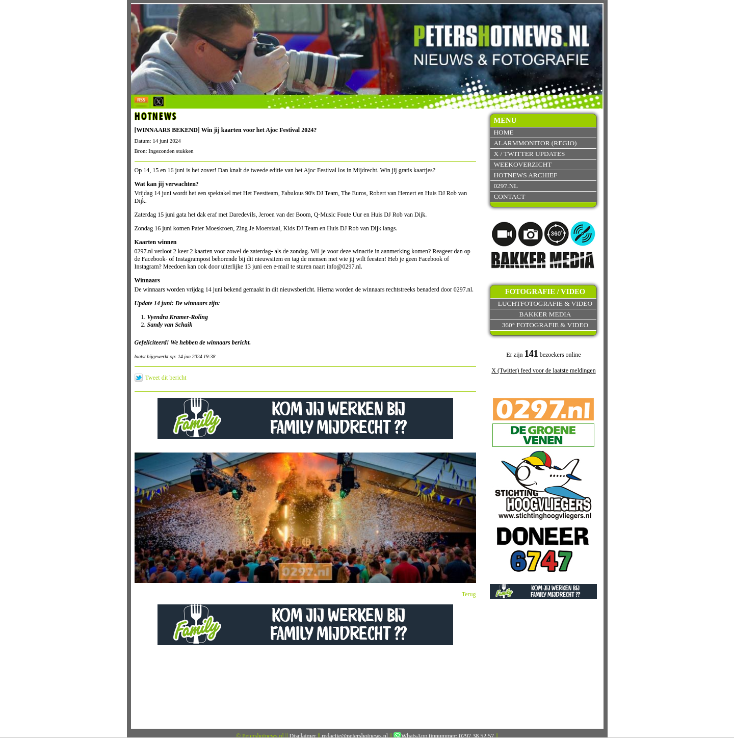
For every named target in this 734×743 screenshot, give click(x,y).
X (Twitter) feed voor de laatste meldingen (543, 370)
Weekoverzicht (522, 164)
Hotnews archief (525, 175)
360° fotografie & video (545, 325)
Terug (469, 594)
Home (503, 132)
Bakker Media (545, 314)
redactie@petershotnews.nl (355, 735)
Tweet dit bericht (166, 377)
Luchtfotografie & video (545, 303)
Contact (509, 196)
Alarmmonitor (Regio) (534, 143)
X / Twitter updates (529, 153)
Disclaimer (303, 735)
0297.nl (505, 186)
